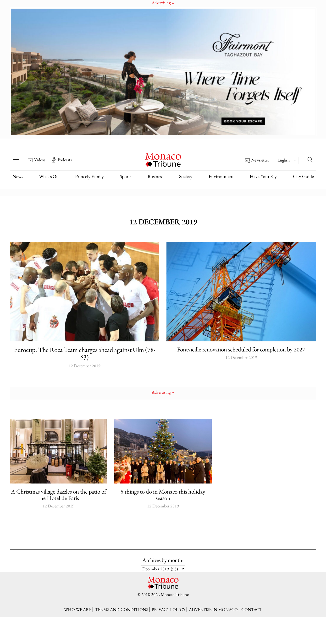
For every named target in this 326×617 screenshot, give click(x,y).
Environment (221, 176)
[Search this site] (310, 160)
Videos (36, 159)
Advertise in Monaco (213, 609)
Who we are (77, 609)
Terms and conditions (121, 609)
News (17, 176)
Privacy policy (168, 609)
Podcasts (61, 159)
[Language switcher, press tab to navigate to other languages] (286, 160)
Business (155, 176)
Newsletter (257, 160)
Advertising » (163, 392)
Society (185, 176)
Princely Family (89, 176)
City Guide (303, 176)
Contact (251, 609)
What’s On (49, 176)
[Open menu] (16, 156)
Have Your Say (263, 176)
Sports (125, 176)
